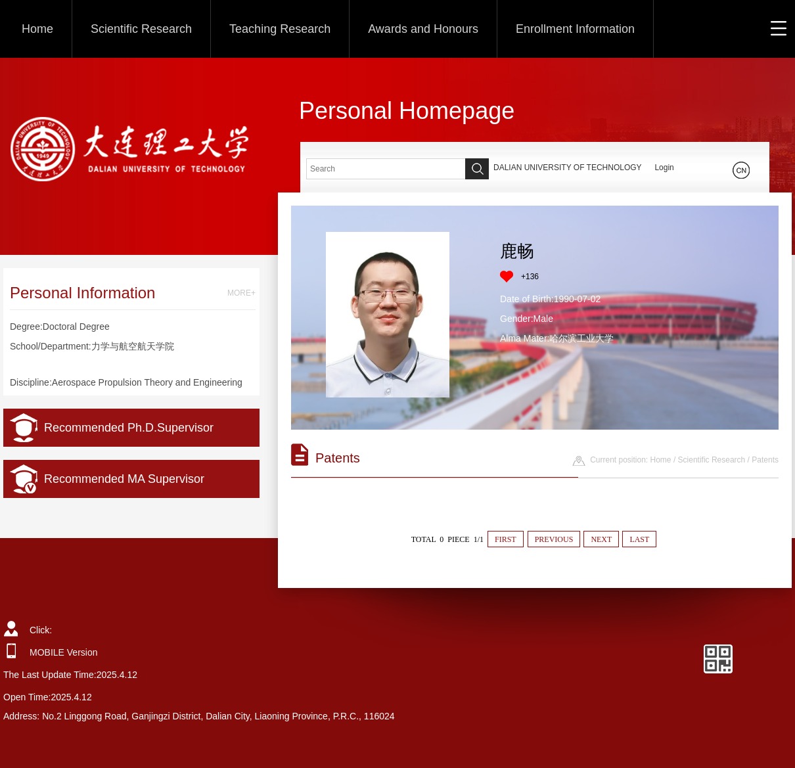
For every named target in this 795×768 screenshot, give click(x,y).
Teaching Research (279, 28)
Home (37, 28)
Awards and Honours (423, 28)
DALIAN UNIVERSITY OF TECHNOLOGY (567, 167)
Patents (765, 459)
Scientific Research (141, 28)
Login (663, 167)
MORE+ (241, 293)
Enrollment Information (575, 28)
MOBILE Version (64, 652)
